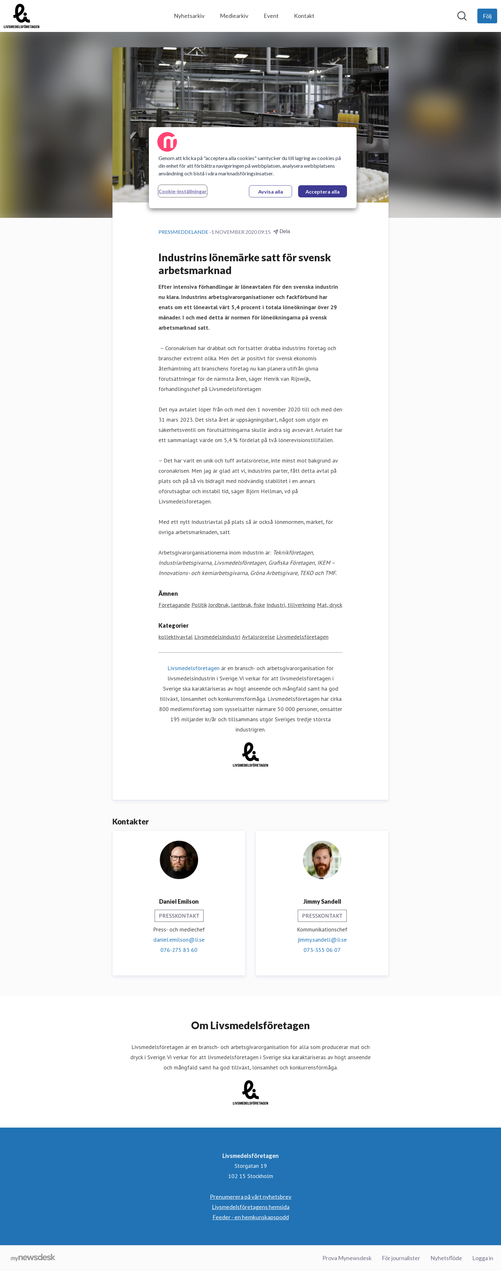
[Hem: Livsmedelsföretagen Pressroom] (21, 16)
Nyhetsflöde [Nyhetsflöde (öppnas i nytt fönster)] (446, 1257)
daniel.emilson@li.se (178, 939)
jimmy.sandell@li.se (322, 939)
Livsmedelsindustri (217, 636)
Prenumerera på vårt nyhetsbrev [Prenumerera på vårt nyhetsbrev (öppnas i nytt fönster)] (250, 1196)
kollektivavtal (175, 636)
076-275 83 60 (178, 949)
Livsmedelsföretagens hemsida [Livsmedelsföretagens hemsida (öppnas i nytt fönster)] (250, 1206)
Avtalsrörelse (258, 636)
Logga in (482, 1257)
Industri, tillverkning (290, 605)
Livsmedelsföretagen (302, 636)
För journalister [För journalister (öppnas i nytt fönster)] (401, 1257)
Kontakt (304, 15)
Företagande (174, 605)
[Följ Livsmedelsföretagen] (487, 16)
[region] (253, 167)
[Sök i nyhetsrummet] (462, 16)
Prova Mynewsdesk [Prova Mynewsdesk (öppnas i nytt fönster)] (347, 1257)
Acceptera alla (322, 191)
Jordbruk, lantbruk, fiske (236, 605)
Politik (199, 605)
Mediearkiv (234, 15)
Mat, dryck (329, 605)
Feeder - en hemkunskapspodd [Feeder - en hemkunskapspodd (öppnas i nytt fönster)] (250, 1217)
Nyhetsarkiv (189, 15)
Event (271, 15)
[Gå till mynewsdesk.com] (33, 1258)
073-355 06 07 (322, 949)
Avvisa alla (270, 191)
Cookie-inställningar (182, 191)
